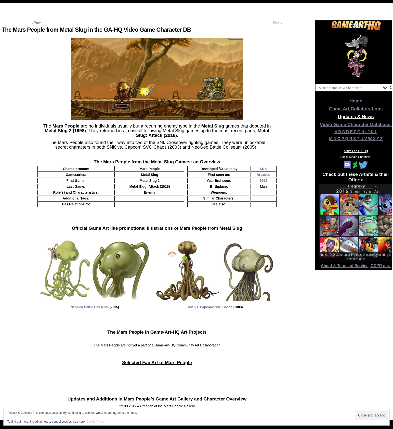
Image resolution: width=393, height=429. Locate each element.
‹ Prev (36, 23)
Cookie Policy (95, 421)
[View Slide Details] (356, 56)
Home (356, 100)
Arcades (263, 175)
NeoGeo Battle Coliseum (89, 307)
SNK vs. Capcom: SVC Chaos (210, 307)
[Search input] (349, 87)
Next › (277, 23)
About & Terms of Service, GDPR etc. (356, 266)
